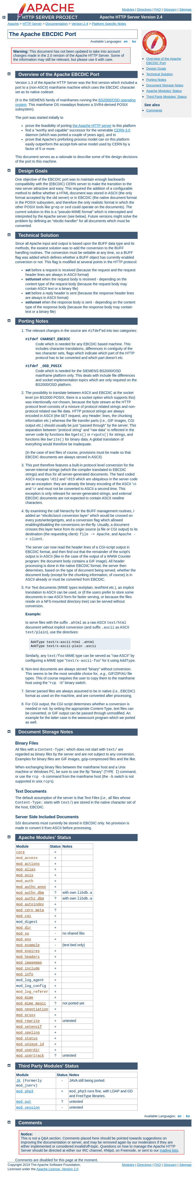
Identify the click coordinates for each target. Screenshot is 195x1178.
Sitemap (185, 9)
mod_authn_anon (31, 887)
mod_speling (28, 1033)
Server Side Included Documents (47, 817)
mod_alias (26, 869)
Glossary (170, 9)
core (20, 852)
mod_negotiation (32, 1009)
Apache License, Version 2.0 (57, 1169)
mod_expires (28, 951)
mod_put (23, 1102)
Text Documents (30, 791)
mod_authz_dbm (30, 899)
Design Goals (156, 68)
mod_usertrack (30, 1056)
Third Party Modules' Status (166, 97)
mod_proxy (26, 1015)
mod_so (22, 934)
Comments (154, 110)
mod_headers (28, 957)
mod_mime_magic (31, 1003)
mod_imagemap (29, 963)
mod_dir (23, 928)
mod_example (28, 945)
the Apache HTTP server (92, 126)
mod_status (27, 1038)
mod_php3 (24, 1091)
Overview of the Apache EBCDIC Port (163, 61)
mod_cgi (23, 916)
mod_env (23, 939)
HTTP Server (32, 24)
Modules (128, 9)
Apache (13, 24)
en (125, 41)
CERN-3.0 (122, 130)
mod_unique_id (30, 1044)
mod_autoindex (30, 904)
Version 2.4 (80, 24)
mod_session (28, 1108)
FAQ (157, 9)
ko (134, 41)
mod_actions (28, 864)
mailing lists (169, 1150)
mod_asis (24, 875)
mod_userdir (28, 1050)
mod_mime (24, 998)
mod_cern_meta (30, 910)
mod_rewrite (28, 1021)
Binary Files (26, 743)
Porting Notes (156, 80)
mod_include (28, 968)
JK (18, 1081)
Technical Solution (159, 74)
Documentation (56, 24)
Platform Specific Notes (109, 24)
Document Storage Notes (164, 85)
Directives (144, 9)
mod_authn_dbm (30, 893)
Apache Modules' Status (164, 91)
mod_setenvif (29, 1027)
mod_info (24, 974)
